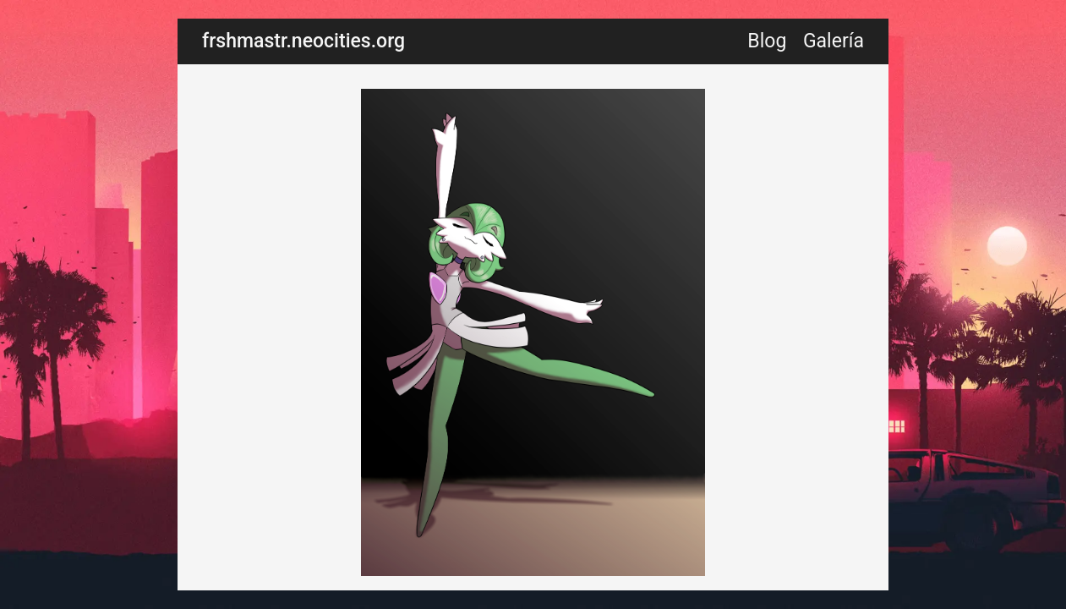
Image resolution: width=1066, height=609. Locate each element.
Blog (766, 41)
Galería (833, 41)
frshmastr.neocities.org (303, 41)
